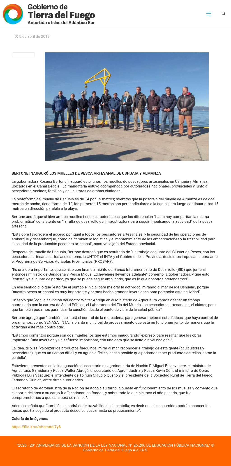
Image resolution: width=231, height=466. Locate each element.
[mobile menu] (209, 13)
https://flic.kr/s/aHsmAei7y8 (36, 426)
